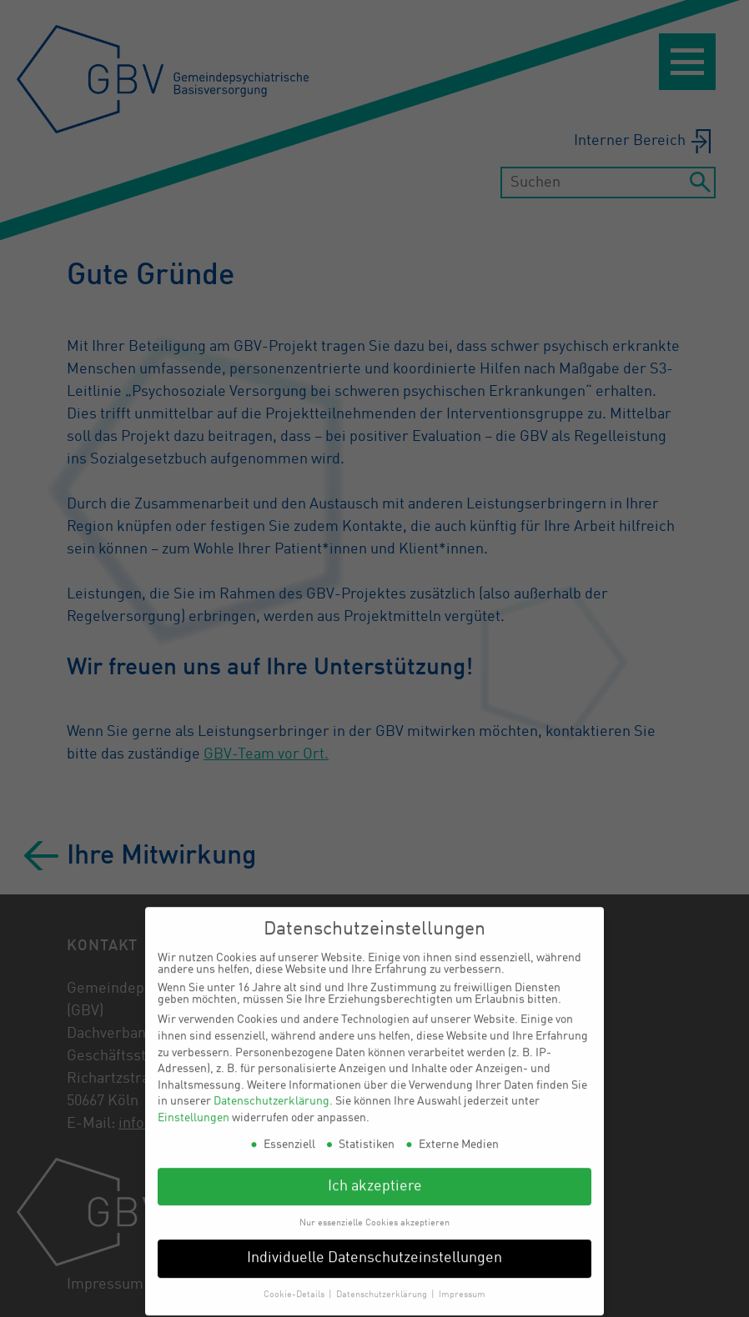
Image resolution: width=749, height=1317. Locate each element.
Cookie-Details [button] (295, 1284)
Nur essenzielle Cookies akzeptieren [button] (374, 1212)
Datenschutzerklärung (271, 1091)
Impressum (462, 1284)
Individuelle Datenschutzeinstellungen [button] (374, 1248)
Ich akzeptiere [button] (375, 1176)
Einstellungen (193, 1108)
